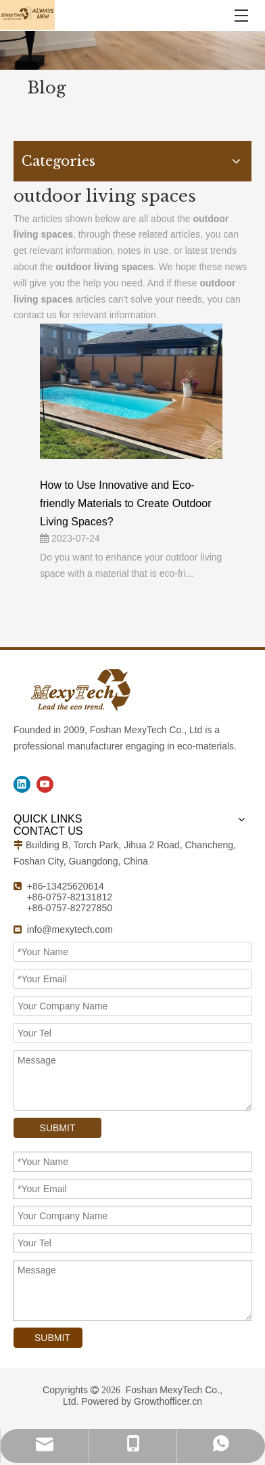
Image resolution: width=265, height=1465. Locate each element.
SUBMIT (58, 1127)
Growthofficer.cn (168, 1401)
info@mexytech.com (70, 929)
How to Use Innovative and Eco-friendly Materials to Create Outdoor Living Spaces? (125, 503)
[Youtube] (45, 784)
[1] (132, 50)
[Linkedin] (22, 784)
